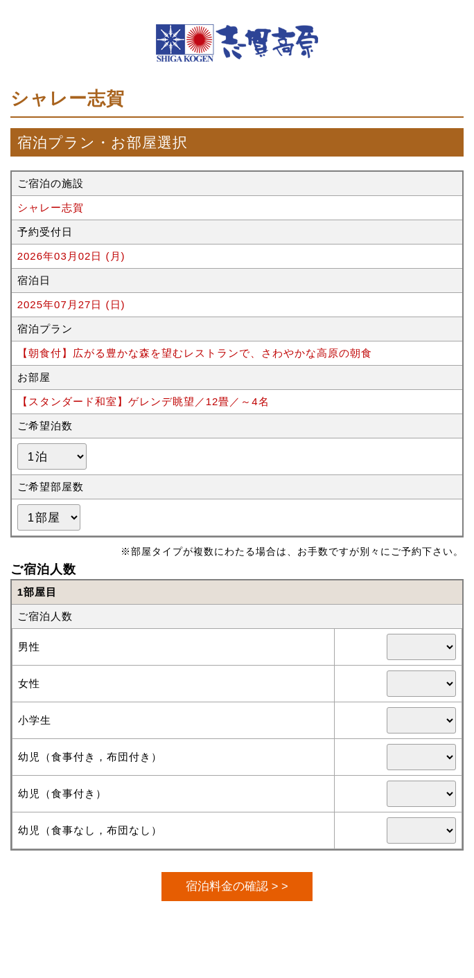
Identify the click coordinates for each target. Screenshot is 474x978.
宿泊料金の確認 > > (237, 886)
